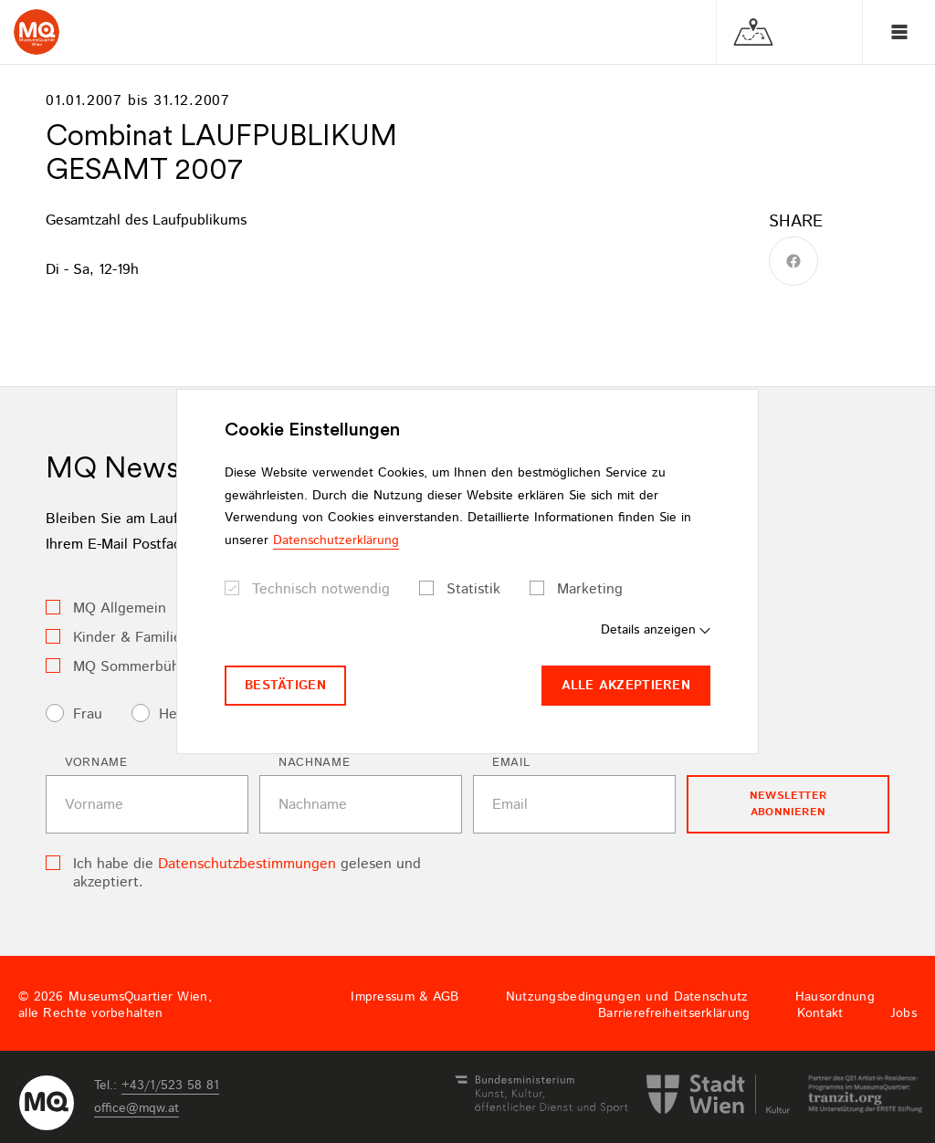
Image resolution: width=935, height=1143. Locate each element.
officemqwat (136, 1108)
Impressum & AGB (404, 997)
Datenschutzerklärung (336, 540)
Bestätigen (285, 685)
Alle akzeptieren (626, 685)
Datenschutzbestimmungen (247, 864)
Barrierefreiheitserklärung (674, 1013)
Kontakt (820, 1013)
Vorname (96, 762)
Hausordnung (835, 997)
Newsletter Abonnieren (788, 804)
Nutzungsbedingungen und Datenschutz (627, 997)
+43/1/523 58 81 (170, 1085)
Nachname (314, 762)
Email (511, 762)
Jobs (903, 1013)
